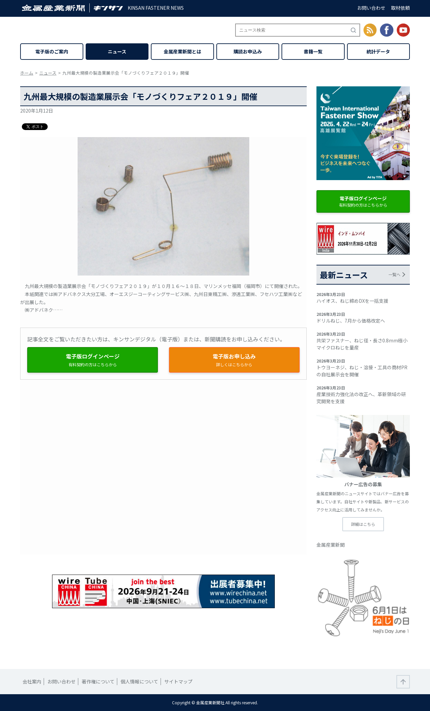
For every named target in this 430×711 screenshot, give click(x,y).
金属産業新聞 (330, 544)
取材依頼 (400, 7)
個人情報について (139, 681)
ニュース (117, 51)
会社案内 (32, 681)
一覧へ (394, 274)
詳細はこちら (363, 524)
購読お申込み (247, 51)
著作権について (98, 681)
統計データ (378, 51)
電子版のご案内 (51, 51)
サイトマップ (178, 681)
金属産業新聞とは (182, 51)
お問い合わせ (371, 7)
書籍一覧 (313, 51)
